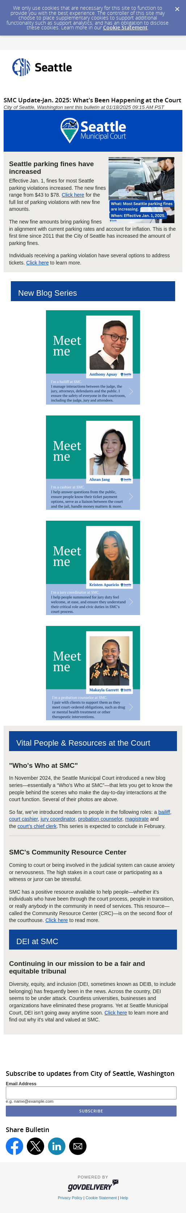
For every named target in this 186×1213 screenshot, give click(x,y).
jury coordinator (58, 819)
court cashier (23, 819)
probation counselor (100, 819)
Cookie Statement (125, 27)
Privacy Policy (70, 1198)
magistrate (137, 819)
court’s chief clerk (36, 826)
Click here (73, 195)
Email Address (21, 1083)
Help (124, 1198)
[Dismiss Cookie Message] (177, 7)
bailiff (164, 812)
